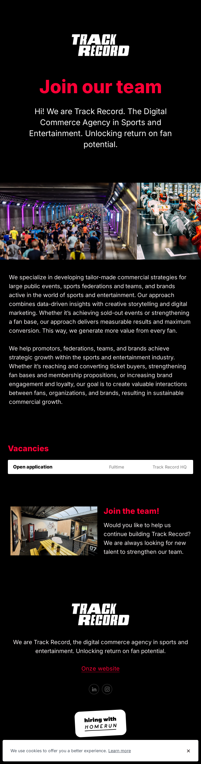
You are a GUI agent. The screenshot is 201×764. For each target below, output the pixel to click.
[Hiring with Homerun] (100, 723)
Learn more (119, 750)
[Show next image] (186, 221)
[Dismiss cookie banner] (188, 751)
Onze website (100, 668)
